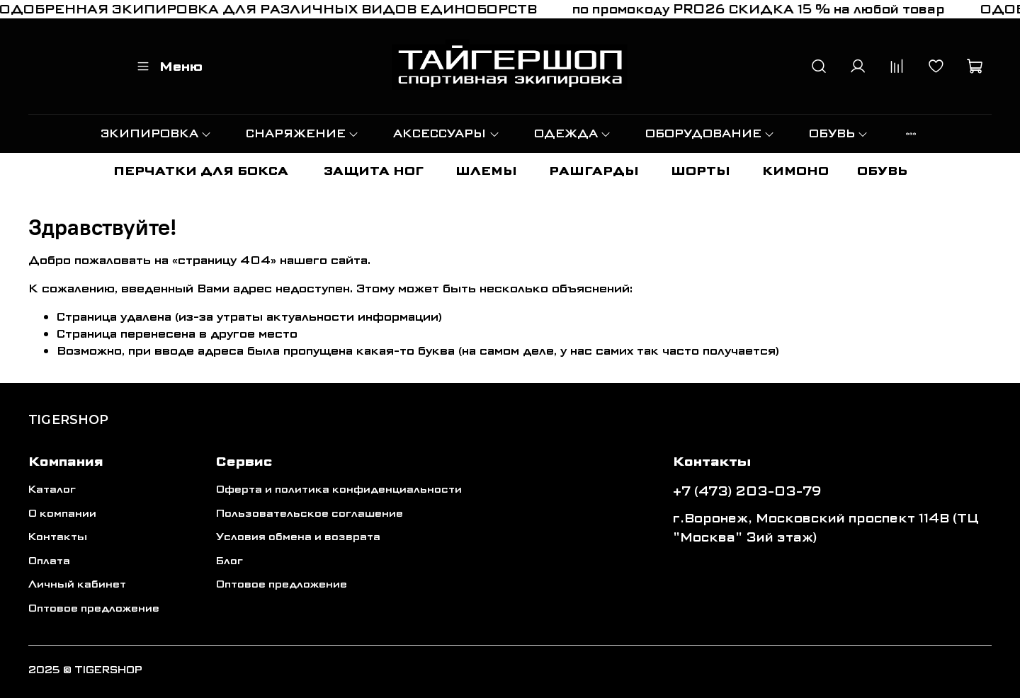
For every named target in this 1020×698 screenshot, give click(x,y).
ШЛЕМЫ (486, 171)
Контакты (57, 537)
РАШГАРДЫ (594, 171)
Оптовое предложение (93, 608)
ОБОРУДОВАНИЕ (710, 133)
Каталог (52, 489)
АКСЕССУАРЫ (446, 133)
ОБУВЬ (838, 133)
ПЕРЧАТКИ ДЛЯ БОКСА (200, 171)
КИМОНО (795, 171)
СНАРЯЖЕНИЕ (302, 133)
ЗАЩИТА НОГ (374, 171)
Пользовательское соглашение (309, 513)
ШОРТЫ (700, 171)
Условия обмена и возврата (298, 537)
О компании (62, 513)
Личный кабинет (77, 584)
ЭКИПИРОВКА (156, 133)
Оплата (49, 561)
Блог (229, 561)
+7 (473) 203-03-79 (747, 491)
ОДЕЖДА (572, 133)
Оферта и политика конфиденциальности (339, 489)
